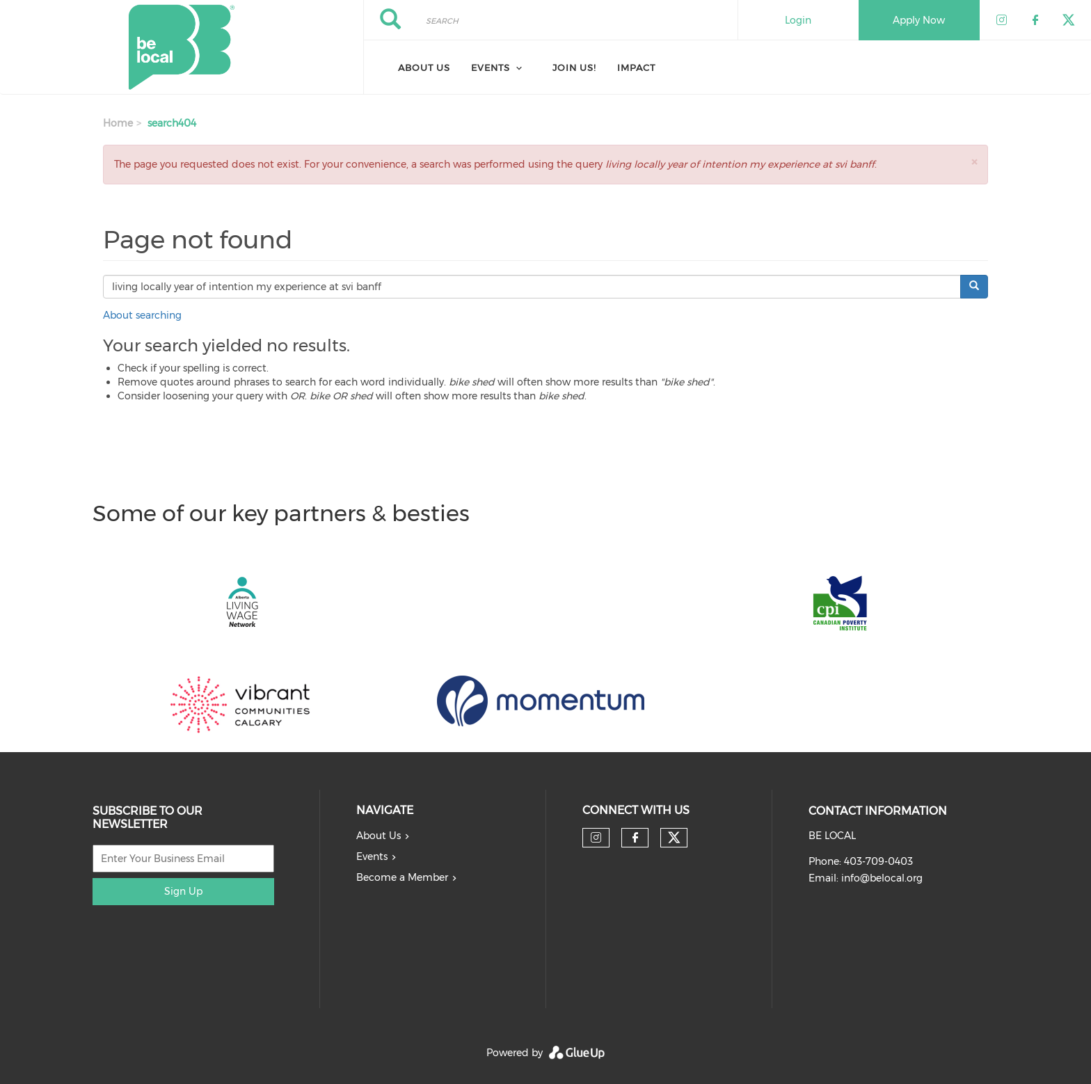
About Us (424, 67)
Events (372, 856)
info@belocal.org (882, 878)
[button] (974, 161)
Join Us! (574, 67)
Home (118, 123)
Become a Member (402, 877)
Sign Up (183, 891)
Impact (636, 67)
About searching (142, 315)
